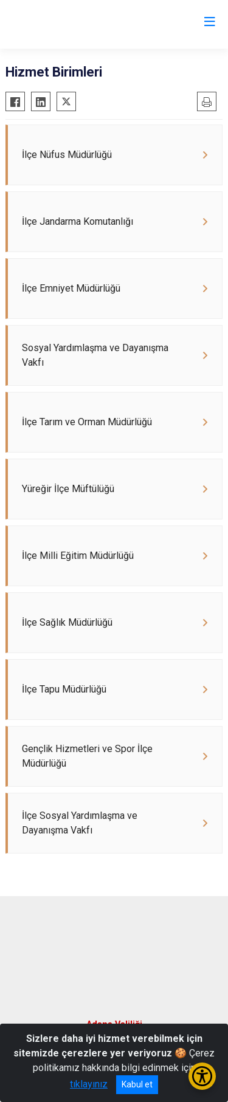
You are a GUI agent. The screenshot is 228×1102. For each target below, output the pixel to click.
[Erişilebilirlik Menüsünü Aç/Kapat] (202, 1076)
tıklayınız (89, 1084)
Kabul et (137, 1084)
